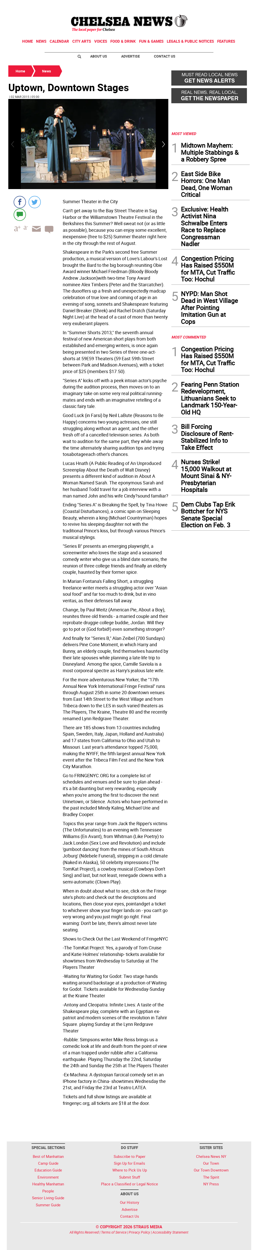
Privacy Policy (139, 1232)
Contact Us (164, 56)
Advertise (130, 56)
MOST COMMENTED (188, 337)
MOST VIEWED (183, 133)
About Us (98, 56)
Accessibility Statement (170, 1232)
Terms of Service (113, 1232)
